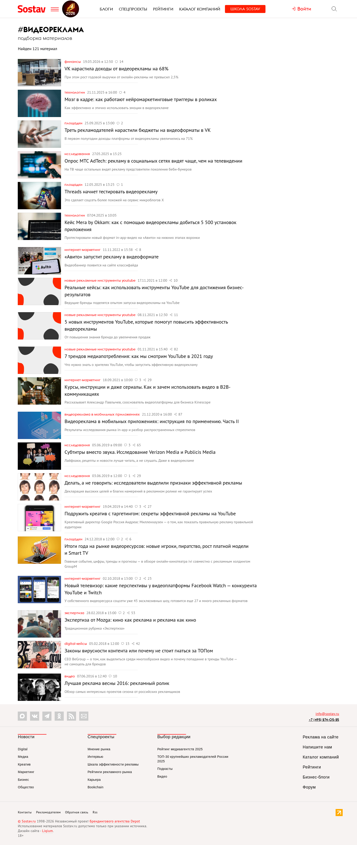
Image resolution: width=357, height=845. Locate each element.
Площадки (73, 123)
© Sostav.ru (27, 821)
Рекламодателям (48, 812)
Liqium (47, 831)
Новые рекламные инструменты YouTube (100, 280)
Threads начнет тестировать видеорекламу (110, 191)
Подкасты (165, 769)
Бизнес (23, 779)
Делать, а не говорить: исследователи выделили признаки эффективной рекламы (153, 483)
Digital (22, 749)
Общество (26, 787)
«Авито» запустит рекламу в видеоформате (111, 256)
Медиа (23, 756)
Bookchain (96, 787)
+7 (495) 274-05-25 (324, 719)
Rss (95, 812)
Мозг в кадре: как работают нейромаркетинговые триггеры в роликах (140, 99)
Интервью (95, 756)
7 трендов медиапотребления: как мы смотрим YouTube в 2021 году (138, 356)
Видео (70, 676)
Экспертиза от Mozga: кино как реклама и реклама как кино (130, 620)
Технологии (75, 92)
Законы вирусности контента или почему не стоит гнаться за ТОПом (138, 650)
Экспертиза (74, 612)
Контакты (25, 812)
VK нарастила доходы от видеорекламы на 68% (116, 68)
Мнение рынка (99, 749)
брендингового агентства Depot (115, 821)
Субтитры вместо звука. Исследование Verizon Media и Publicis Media (139, 452)
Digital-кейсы (76, 643)
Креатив (24, 764)
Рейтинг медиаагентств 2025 (180, 749)
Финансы (73, 61)
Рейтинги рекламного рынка (110, 772)
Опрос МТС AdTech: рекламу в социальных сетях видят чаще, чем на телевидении (153, 161)
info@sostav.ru (327, 714)
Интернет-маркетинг (83, 249)
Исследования (77, 153)
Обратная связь (76, 812)
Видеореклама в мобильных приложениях (102, 414)
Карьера (94, 779)
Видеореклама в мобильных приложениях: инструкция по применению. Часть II (151, 421)
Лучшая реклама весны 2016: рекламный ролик (116, 683)
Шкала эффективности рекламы (113, 764)
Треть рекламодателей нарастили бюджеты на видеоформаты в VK (137, 130)
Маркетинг (26, 772)
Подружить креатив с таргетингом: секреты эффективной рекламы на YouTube (150, 513)
